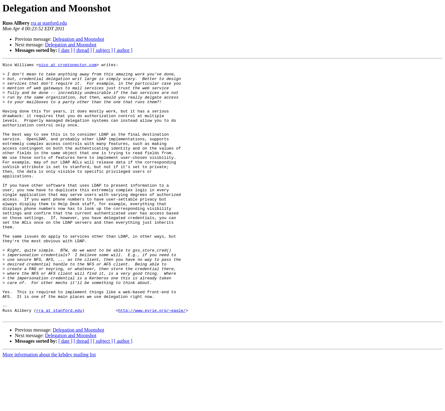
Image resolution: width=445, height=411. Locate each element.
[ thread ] (83, 50)
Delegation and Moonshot (78, 39)
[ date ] (65, 50)
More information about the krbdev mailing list (49, 405)
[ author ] (123, 50)
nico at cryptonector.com (67, 65)
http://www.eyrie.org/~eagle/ (151, 360)
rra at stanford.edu (49, 23)
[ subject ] (103, 50)
